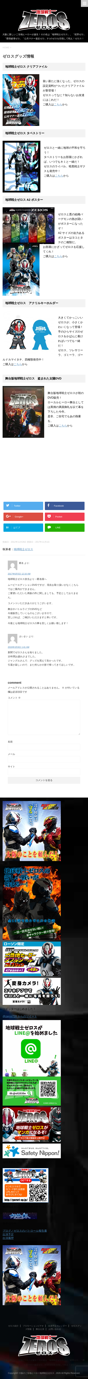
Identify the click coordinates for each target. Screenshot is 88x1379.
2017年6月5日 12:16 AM (19, 574)
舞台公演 (40, 1329)
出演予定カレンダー (57, 1326)
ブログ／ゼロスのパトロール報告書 (25, 1230)
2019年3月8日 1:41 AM (18, 647)
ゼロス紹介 (13, 1326)
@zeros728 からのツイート (20, 1016)
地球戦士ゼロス (23, 549)
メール (11, 754)
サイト (11, 766)
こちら (58, 104)
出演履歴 (8, 1238)
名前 (10, 741)
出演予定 (8, 1234)
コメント (14, 697)
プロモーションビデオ (33, 1326)
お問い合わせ (55, 1329)
